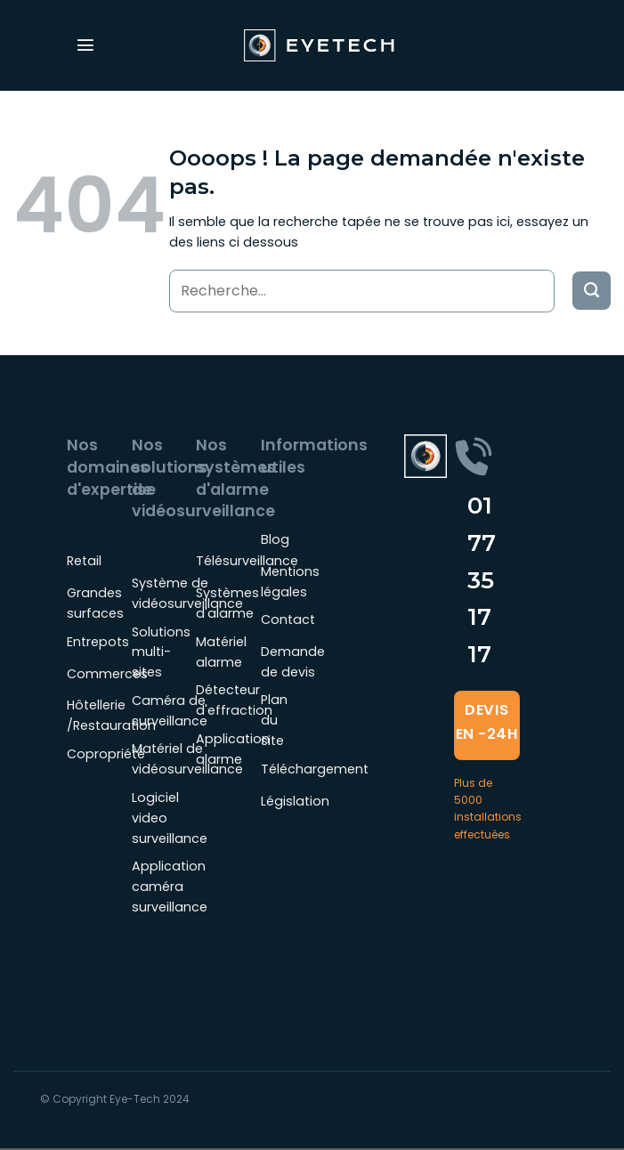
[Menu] (85, 45)
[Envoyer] (591, 290)
